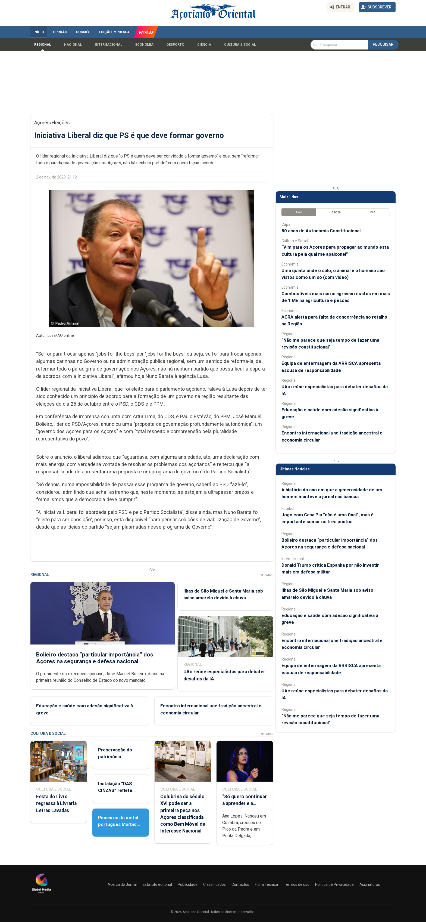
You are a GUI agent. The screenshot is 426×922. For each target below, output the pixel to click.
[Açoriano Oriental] (41, 894)
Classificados (214, 884)
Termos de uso (296, 884)
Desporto (175, 45)
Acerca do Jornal (122, 884)
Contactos (240, 884)
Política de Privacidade (334, 884)
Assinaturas (369, 884)
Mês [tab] (372, 212)
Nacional (73, 45)
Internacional (108, 45)
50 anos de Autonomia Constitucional (321, 230)
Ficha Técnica (266, 884)
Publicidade (188, 884)
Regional (42, 45)
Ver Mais (266, 575)
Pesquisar (383, 44)
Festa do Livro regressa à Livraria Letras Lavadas (56, 803)
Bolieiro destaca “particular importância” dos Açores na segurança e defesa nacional (94, 657)
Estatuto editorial (157, 884)
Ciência (204, 45)
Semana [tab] (336, 212)
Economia (144, 45)
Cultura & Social (240, 45)
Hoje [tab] (299, 212)
